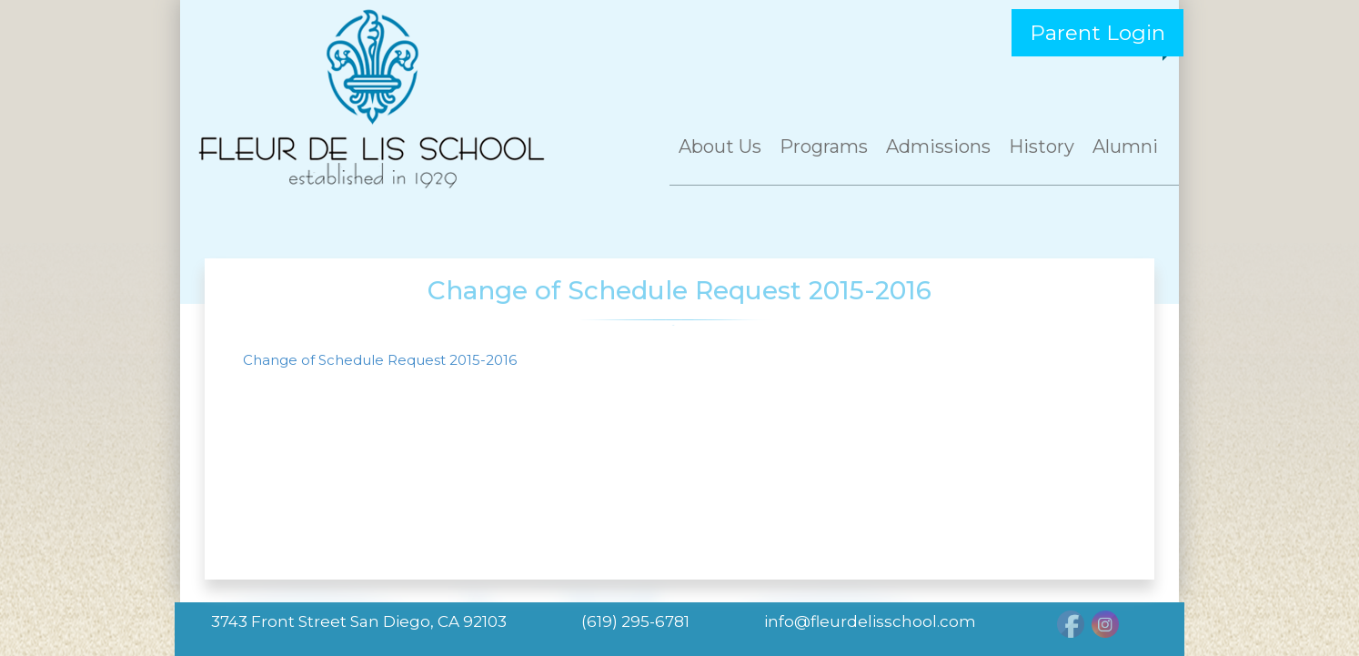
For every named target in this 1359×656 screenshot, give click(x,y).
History (1041, 146)
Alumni (1125, 146)
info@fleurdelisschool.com (870, 621)
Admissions (938, 146)
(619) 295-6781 (635, 621)
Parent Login (1097, 32)
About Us (720, 146)
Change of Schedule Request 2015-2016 (380, 359)
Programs (824, 146)
